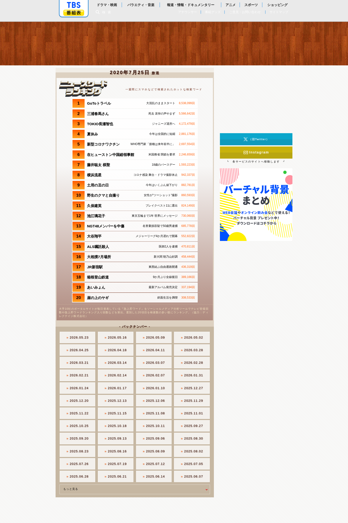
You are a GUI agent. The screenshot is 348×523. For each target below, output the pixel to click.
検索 (107, 12)
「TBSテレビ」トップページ (74, 5)
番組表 (73, 13)
